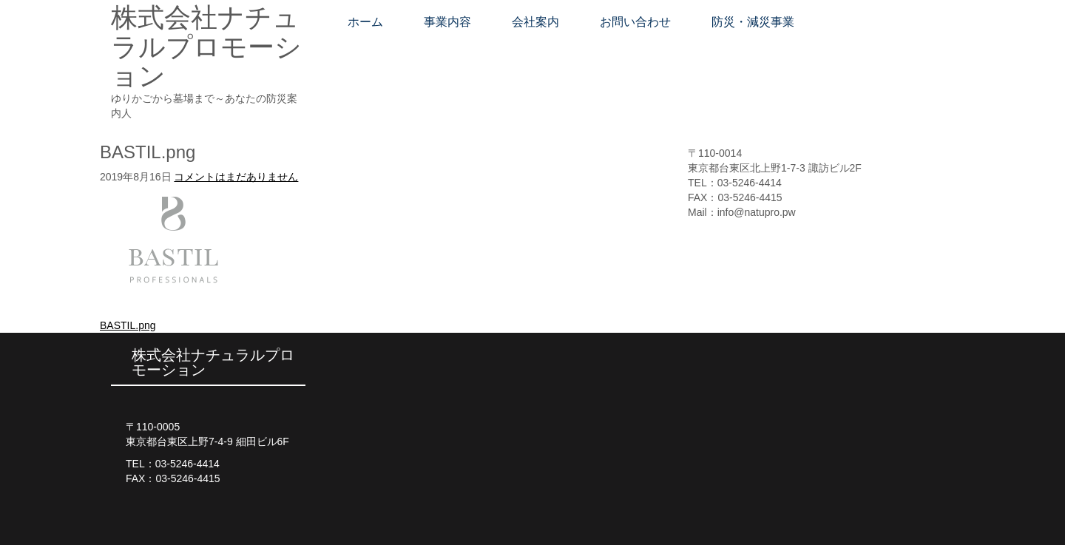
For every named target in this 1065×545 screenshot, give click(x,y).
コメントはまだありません (236, 177)
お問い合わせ (635, 22)
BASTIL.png (128, 325)
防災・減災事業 (752, 22)
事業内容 (447, 22)
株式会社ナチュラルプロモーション (206, 46)
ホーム (365, 22)
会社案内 (535, 22)
